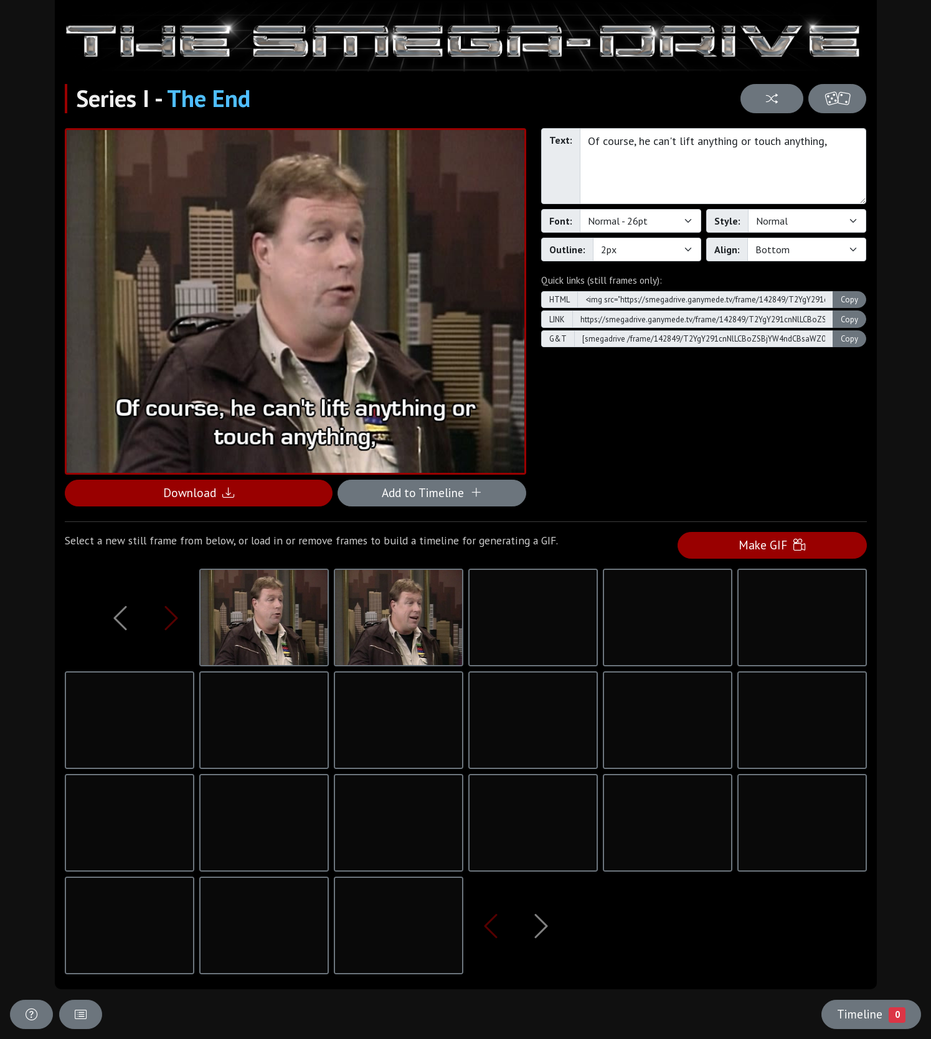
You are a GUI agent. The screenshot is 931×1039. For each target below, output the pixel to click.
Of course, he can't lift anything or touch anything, (723, 166)
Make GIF (772, 544)
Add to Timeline (432, 492)
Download (198, 492)
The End (208, 98)
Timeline (871, 1014)
